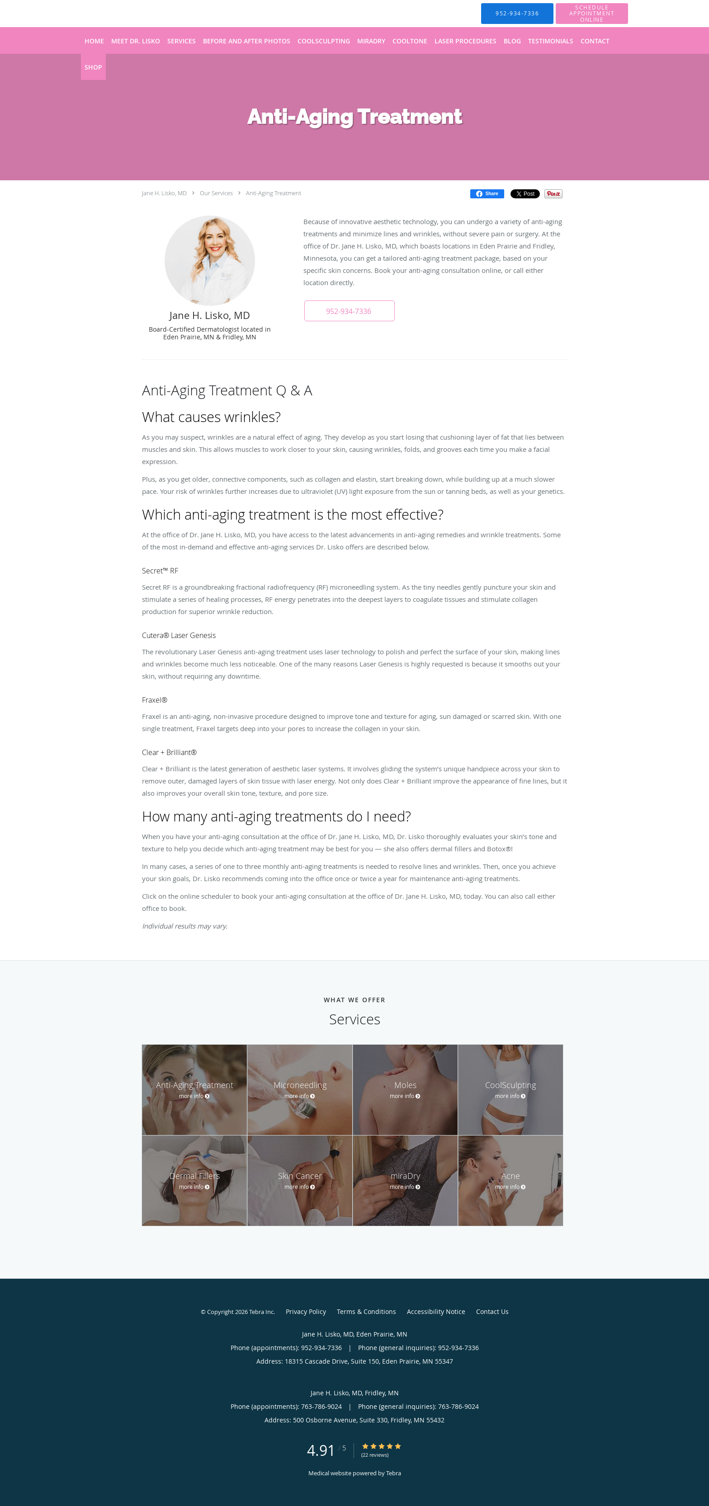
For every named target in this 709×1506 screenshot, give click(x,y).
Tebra (393, 1473)
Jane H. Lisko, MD (164, 193)
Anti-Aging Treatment (273, 193)
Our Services (216, 193)
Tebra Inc (261, 1312)
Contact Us (492, 1311)
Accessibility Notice (436, 1311)
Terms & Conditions (366, 1311)
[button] (349, 310)
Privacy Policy (306, 1311)
